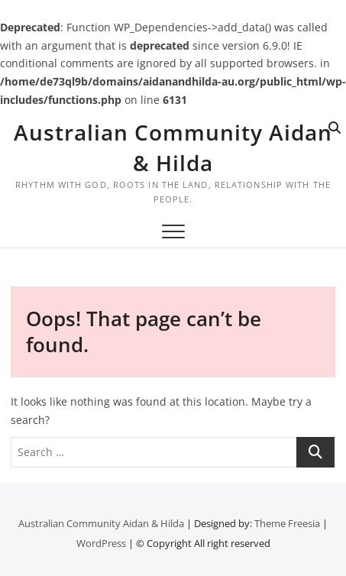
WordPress (101, 543)
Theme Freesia (287, 523)
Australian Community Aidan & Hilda (173, 147)
